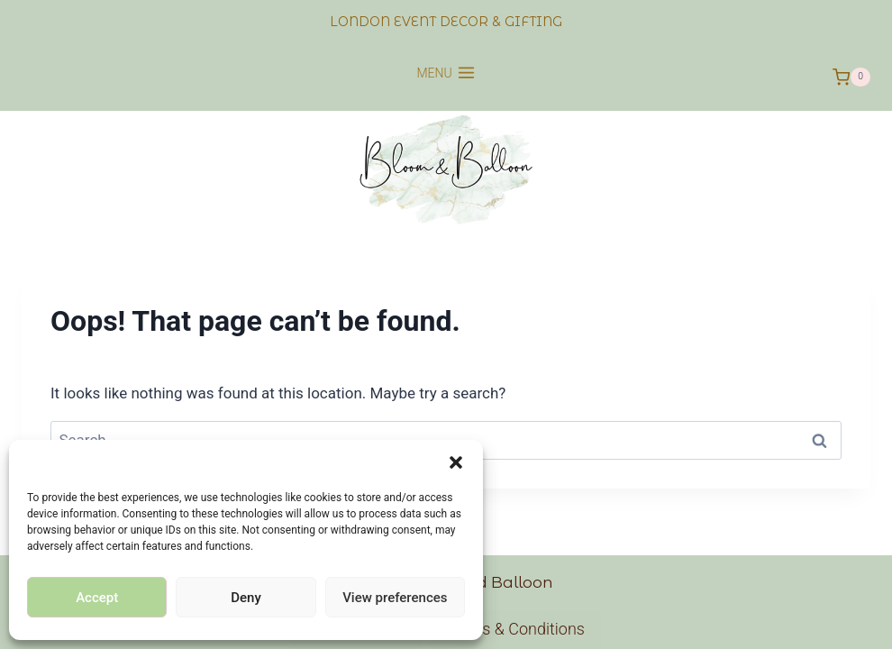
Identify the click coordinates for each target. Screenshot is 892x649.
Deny (246, 598)
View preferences (394, 598)
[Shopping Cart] (851, 77)
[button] (456, 462)
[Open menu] (446, 77)
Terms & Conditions (515, 628)
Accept (97, 598)
